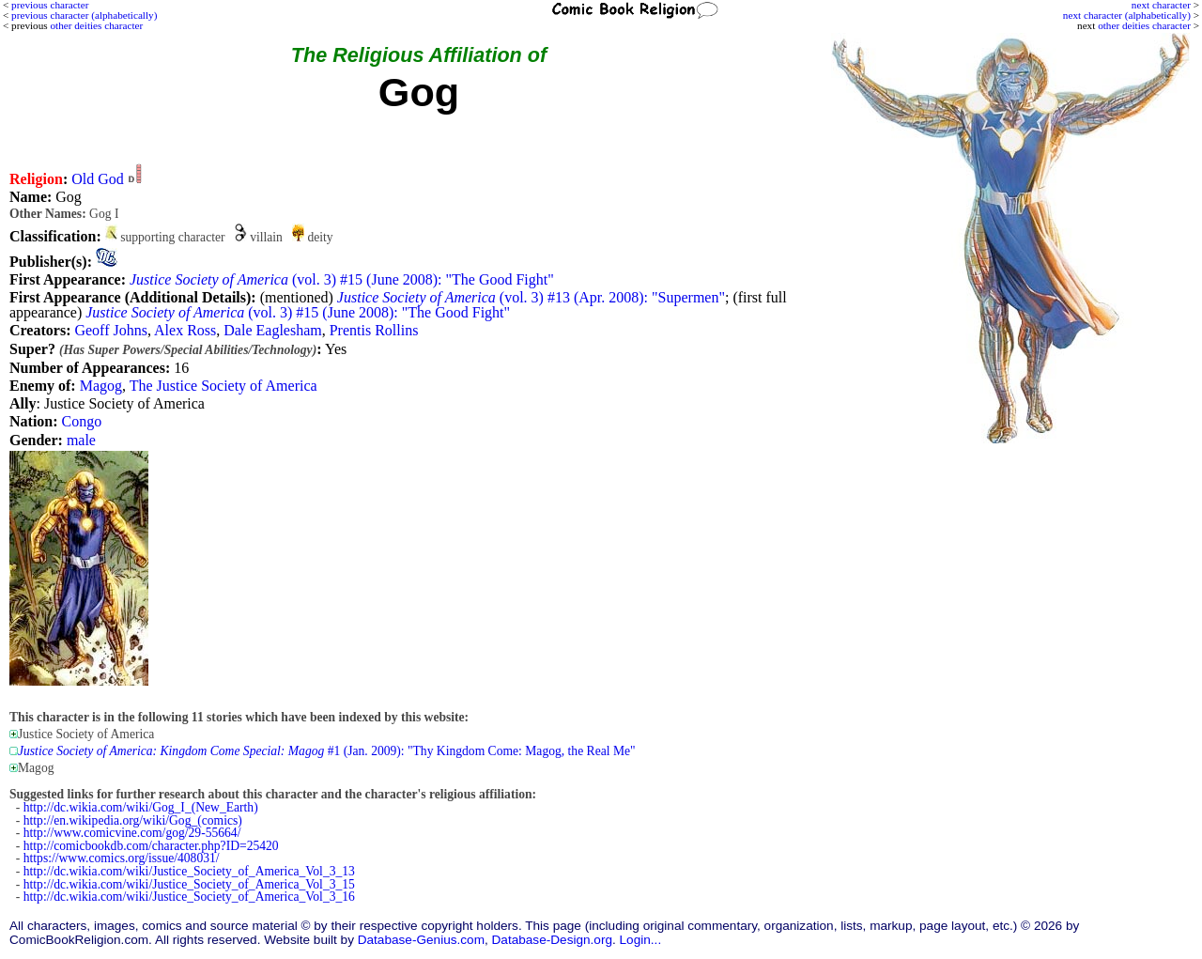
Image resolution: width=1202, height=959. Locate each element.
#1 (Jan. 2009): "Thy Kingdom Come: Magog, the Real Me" (327, 751)
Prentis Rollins (374, 330)
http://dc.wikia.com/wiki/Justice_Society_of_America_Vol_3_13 (189, 871)
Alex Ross (185, 330)
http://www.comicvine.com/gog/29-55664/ (132, 833)
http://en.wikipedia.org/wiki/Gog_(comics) (132, 820)
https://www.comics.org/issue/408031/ (121, 858)
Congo (82, 421)
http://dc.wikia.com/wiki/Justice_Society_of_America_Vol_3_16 (189, 896)
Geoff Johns (110, 330)
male (81, 440)
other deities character (1144, 25)
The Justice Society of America (223, 386)
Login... (641, 940)
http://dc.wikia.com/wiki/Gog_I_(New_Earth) (140, 807)
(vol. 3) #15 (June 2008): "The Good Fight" (342, 279)
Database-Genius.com (421, 940)
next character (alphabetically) (1127, 15)
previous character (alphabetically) (84, 15)
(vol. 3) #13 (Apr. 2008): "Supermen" (531, 297)
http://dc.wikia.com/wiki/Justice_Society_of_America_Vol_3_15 (189, 884)
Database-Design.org (552, 940)
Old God (97, 179)
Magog (101, 386)
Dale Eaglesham (272, 330)
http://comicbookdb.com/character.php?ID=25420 (151, 846)
